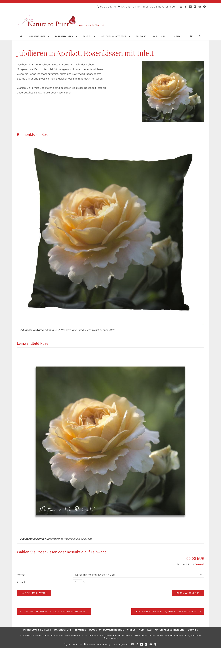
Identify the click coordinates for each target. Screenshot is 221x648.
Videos (131, 629)
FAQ (149, 629)
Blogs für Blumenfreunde (106, 629)
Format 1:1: (24, 574)
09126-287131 (106, 6)
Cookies (193, 629)
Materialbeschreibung (170, 629)
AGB (141, 629)
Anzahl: (21, 582)
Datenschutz (62, 629)
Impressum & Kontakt (37, 629)
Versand (200, 564)
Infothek (80, 629)
